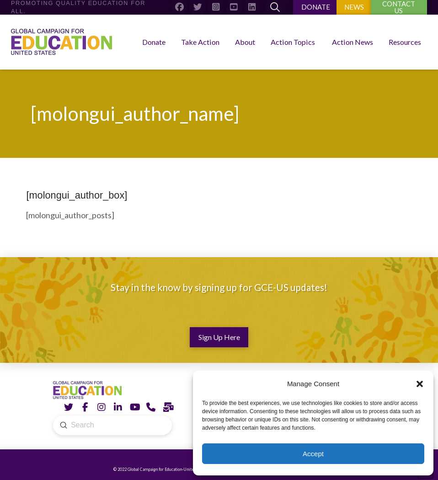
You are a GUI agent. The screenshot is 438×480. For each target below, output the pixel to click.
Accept (313, 454)
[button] (419, 383)
